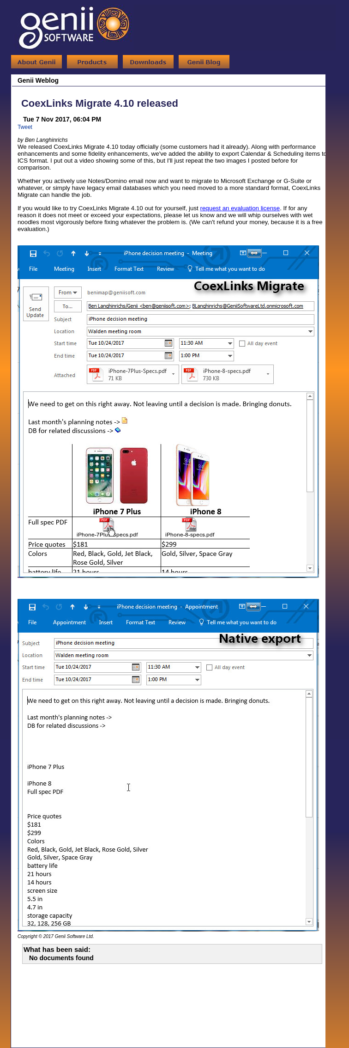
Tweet (25, 127)
